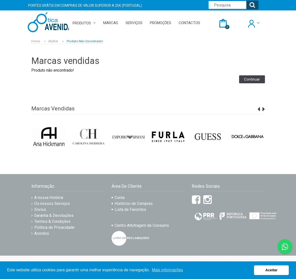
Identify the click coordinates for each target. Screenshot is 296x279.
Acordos (41, 233)
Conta (120, 197)
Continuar (252, 79)
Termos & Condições (52, 221)
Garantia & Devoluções (54, 215)
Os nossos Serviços (52, 203)
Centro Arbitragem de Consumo (142, 225)
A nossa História (48, 197)
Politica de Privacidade (54, 227)
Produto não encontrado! (85, 41)
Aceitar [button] (271, 270)
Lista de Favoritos (130, 209)
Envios (40, 209)
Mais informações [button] (167, 270)
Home (35, 41)
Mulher (53, 41)
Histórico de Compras (134, 203)
